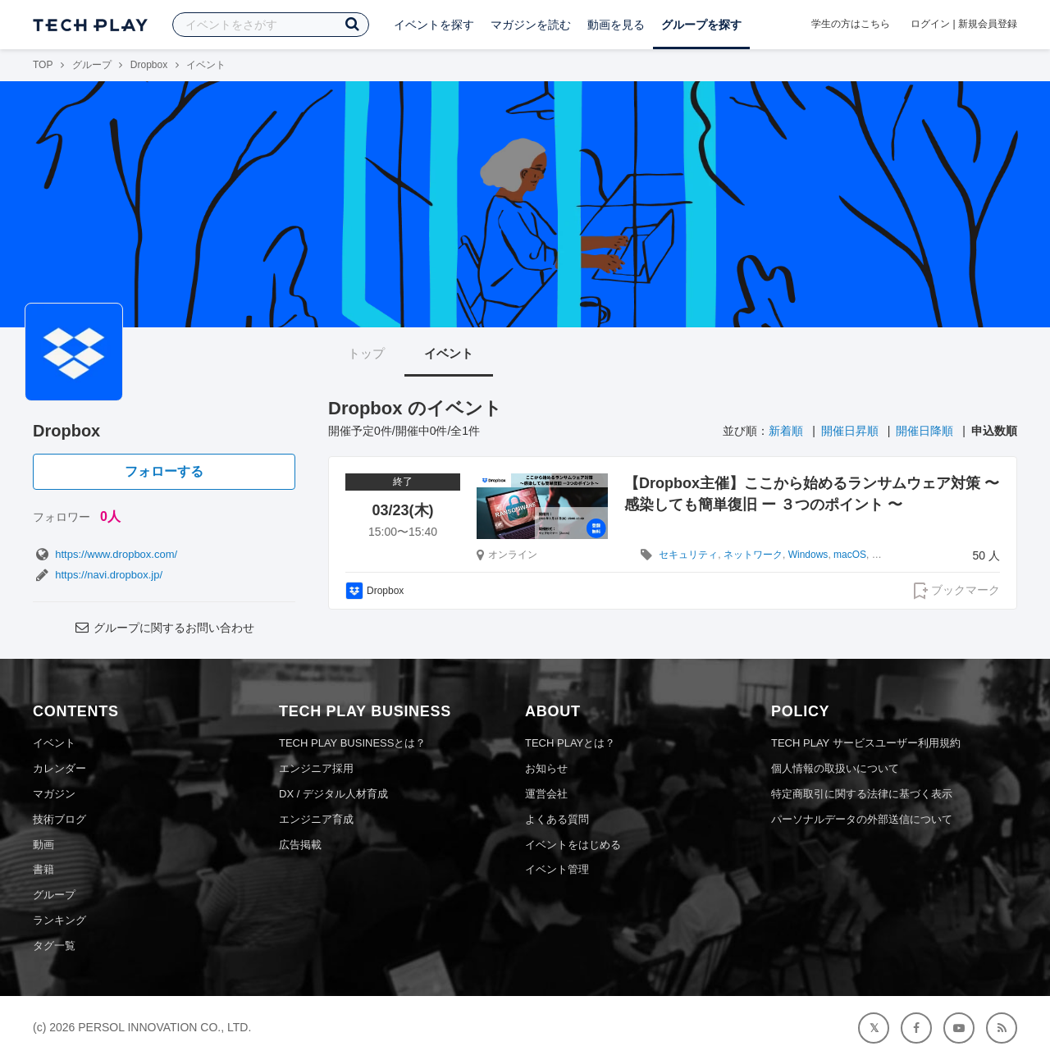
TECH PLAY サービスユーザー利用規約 (866, 743)
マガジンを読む (531, 24)
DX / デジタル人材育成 (333, 794)
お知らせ (546, 768)
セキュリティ (688, 554)
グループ (92, 65)
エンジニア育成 (316, 819)
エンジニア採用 (316, 768)
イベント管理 (557, 869)
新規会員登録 (987, 24)
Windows (808, 554)
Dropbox (148, 65)
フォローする (164, 471)
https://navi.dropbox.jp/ (97, 575)
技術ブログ (59, 819)
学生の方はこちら (850, 24)
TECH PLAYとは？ (570, 743)
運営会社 (546, 794)
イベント (448, 353)
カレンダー (59, 768)
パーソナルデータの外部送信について (861, 819)
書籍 (43, 869)
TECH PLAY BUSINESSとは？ (352, 743)
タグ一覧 (54, 945)
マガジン (54, 794)
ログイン (930, 24)
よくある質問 (557, 819)
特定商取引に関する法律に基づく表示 (861, 794)
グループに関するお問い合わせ (164, 627)
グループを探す (701, 24)
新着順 (786, 430)
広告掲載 (300, 844)
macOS (849, 554)
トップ (366, 353)
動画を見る (616, 24)
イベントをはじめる (573, 844)
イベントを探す (434, 24)
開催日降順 (924, 430)
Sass (883, 554)
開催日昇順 (850, 430)
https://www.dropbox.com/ (105, 554)
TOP (42, 65)
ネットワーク (753, 554)
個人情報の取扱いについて (835, 768)
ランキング (59, 920)
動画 (43, 844)
